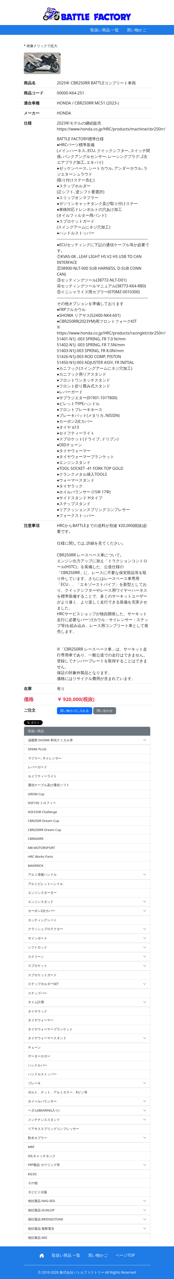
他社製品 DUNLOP (87, 1210)
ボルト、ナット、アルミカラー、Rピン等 (57, 1092)
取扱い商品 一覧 (104, 30)
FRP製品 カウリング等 (87, 1165)
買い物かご (137, 30)
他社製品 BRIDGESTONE (87, 1219)
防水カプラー (87, 1138)
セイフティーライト (42, 776)
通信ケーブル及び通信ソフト (48, 785)
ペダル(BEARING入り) (87, 1110)
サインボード (87, 938)
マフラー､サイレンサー (45, 758)
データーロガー (39, 1056)
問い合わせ (105, 710)
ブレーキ (87, 1083)
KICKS (32, 1174)
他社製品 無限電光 (87, 1228)
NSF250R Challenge (42, 812)
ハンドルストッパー (42, 1074)
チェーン (34, 1047)
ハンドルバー (37, 1065)
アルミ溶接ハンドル (87, 874)
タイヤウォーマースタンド (87, 1038)
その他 (33, 1183)
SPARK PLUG (37, 749)
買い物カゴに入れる (74, 710)
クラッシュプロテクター (87, 929)
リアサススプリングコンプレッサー (53, 1128)
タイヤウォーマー (41, 1020)
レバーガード (37, 767)
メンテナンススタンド (87, 1119)
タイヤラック (37, 1011)
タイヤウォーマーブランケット (50, 1029)
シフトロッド (87, 947)
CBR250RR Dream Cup (44, 830)
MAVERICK (35, 865)
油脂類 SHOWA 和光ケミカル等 (87, 740)
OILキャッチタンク (41, 1156)
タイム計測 (87, 1002)
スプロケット (87, 965)
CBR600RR (35, 838)
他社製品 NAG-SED (87, 1201)
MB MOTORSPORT (41, 847)
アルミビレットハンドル (45, 884)
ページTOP (125, 1255)
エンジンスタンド (87, 901)
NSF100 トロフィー (42, 803)
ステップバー (37, 993)
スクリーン (87, 956)
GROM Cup (36, 794)
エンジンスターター (42, 892)
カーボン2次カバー (87, 910)
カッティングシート (42, 920)
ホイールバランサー (87, 1101)
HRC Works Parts (40, 856)
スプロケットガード (42, 975)
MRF (31, 1147)
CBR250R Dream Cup (43, 821)
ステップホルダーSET (87, 984)
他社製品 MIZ (37, 1237)
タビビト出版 (37, 1192)
